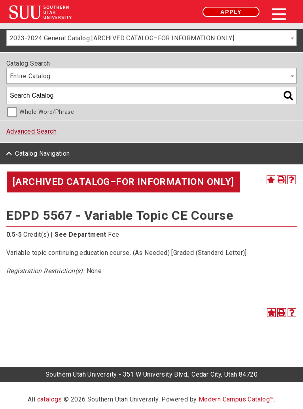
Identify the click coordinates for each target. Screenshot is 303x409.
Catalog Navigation (42, 153)
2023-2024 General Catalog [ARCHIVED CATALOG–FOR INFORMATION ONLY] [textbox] (122, 38)
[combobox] (151, 38)
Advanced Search (31, 131)
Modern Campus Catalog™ (236, 399)
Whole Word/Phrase (46, 112)
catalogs (49, 399)
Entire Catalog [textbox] (30, 76)
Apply (231, 12)
